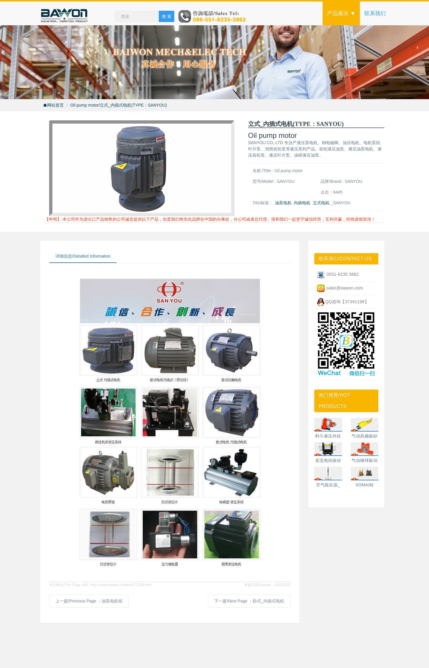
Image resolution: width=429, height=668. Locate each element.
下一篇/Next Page (249, 601)
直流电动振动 (328, 460)
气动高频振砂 (364, 436)
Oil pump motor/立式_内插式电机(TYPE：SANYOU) (118, 105)
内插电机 (302, 202)
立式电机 (321, 202)
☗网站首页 (53, 105)
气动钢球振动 (364, 460)
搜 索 (166, 16)
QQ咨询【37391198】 (342, 302)
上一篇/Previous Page (88, 601)
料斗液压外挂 (328, 436)
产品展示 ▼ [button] (341, 13)
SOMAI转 (364, 484)
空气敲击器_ (328, 484)
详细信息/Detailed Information (83, 256)
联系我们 (375, 13)
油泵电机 (283, 202)
